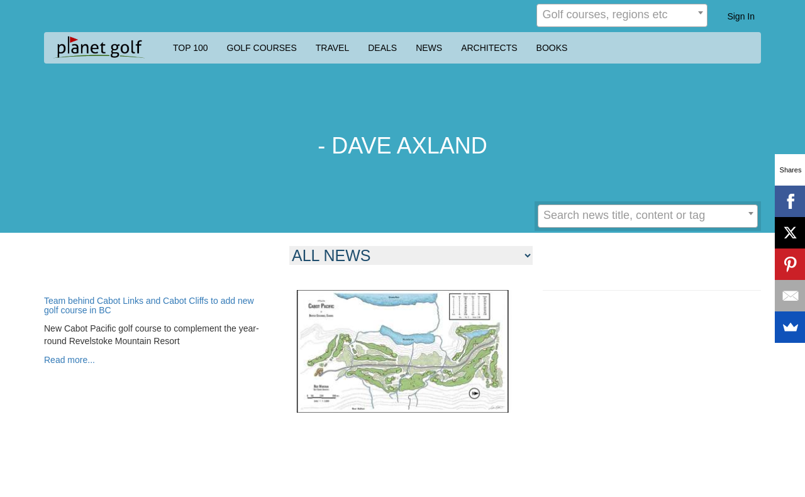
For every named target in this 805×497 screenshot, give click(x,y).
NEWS (429, 48)
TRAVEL (332, 48)
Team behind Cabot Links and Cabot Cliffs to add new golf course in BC (149, 305)
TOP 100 (190, 48)
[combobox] (622, 15)
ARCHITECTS (489, 48)
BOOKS (552, 48)
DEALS (382, 48)
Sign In (741, 16)
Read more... (69, 360)
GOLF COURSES (262, 48)
